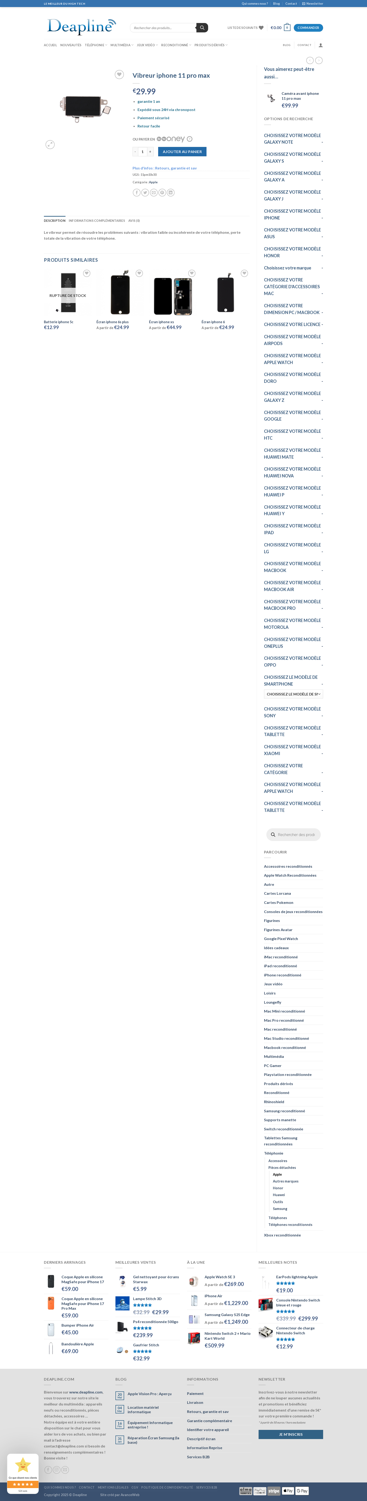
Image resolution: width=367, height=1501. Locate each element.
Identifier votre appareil (208, 1429)
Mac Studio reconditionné (286, 1038)
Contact (291, 3)
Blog (276, 3)
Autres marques (285, 1181)
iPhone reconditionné (282, 975)
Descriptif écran (201, 1438)
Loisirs (270, 993)
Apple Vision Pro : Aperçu (150, 1393)
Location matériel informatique (143, 1409)
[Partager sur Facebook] (137, 192)
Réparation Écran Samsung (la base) (153, 1440)
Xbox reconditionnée (282, 1235)
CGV (134, 1487)
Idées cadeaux (276, 947)
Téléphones (277, 1218)
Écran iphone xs (161, 322)
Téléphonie (96, 45)
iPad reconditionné (280, 966)
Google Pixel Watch (281, 938)
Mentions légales (113, 1487)
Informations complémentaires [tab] (97, 221)
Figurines (272, 920)
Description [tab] (54, 221)
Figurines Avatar (278, 929)
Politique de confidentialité (167, 1487)
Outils (278, 1202)
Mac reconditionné (280, 1029)
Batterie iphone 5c (58, 322)
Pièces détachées (282, 1168)
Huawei (279, 1195)
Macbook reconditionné (285, 1047)
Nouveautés (71, 45)
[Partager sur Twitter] (145, 192)
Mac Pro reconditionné (284, 1020)
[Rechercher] (202, 27)
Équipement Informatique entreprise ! (150, 1424)
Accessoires (277, 1161)
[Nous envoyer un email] (65, 1470)
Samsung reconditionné (284, 1111)
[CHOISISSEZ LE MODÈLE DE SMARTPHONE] (293, 694)
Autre (269, 884)
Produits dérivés (211, 45)
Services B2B (198, 1457)
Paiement (195, 1393)
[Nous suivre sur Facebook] (48, 1470)
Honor (278, 1188)
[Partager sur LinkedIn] (171, 192)
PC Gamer (273, 1065)
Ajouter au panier (182, 151)
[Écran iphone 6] (226, 293)
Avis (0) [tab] (134, 221)
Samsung (280, 1209)
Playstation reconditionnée (288, 1074)
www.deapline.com (86, 1392)
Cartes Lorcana (277, 893)
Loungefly (272, 1002)
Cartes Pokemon (278, 902)
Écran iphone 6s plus (112, 322)
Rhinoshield (274, 1101)
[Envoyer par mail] (154, 192)
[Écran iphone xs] (173, 293)
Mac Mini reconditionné (284, 1011)
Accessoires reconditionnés (288, 866)
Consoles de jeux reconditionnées (293, 911)
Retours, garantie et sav (208, 1411)
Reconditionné (176, 45)
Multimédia (122, 45)
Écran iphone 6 (213, 322)
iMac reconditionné (281, 957)
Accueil (50, 45)
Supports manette (280, 1119)
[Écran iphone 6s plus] (120, 293)
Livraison (195, 1402)
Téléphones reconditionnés (290, 1225)
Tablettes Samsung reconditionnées (280, 1141)
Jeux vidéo (147, 45)
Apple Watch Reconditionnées (290, 875)
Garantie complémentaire (209, 1420)
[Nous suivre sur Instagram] (57, 1470)
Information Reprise (204, 1447)
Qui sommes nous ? (255, 3)
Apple (277, 1174)
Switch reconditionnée (283, 1129)
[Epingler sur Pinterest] (162, 192)
